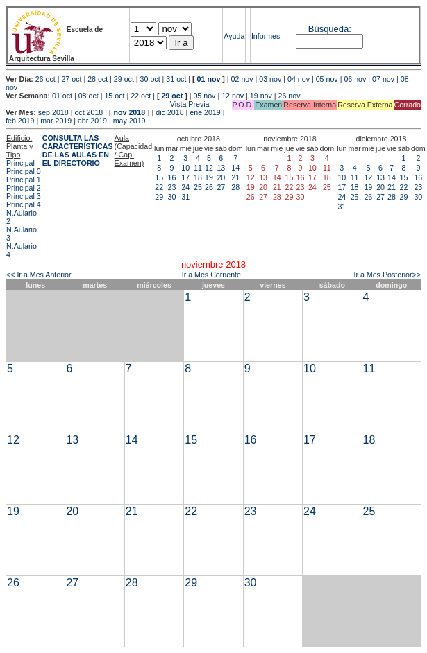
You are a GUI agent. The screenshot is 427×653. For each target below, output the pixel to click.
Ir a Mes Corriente (211, 274)
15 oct (114, 96)
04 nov (298, 79)
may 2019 (129, 120)
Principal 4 (23, 204)
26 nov (289, 96)
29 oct (124, 79)
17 (185, 177)
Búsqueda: (329, 29)
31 (185, 197)
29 (159, 197)
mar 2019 (56, 120)
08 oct (88, 96)
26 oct (45, 79)
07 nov (383, 79)
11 (198, 168)
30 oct (150, 79)
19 (209, 177)
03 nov (270, 79)
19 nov (261, 96)
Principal (20, 163)
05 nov (327, 79)
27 (221, 187)
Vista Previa (108, 104)
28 (235, 187)
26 (209, 187)
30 (172, 197)
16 (172, 177)
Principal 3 (23, 196)
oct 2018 (88, 112)
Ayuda (234, 36)
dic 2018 (169, 112)
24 (185, 187)
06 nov (355, 79)
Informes (265, 36)
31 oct (176, 79)
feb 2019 (20, 120)
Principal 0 (23, 171)
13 (221, 168)
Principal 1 (23, 179)
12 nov (232, 96)
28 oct (97, 79)
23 (172, 187)
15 (159, 177)
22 (159, 187)
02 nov (242, 79)
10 (185, 168)
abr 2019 (92, 120)
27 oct (71, 79)
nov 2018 (129, 112)
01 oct (62, 96)
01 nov (209, 79)
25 (198, 187)
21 (235, 177)
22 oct (141, 96)
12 (209, 168)
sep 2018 (53, 112)
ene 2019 (205, 112)
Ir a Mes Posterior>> (387, 274)
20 (221, 177)
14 (235, 168)
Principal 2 (23, 188)
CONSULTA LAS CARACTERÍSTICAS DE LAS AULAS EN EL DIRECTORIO (77, 150)
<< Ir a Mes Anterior (39, 274)
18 (198, 177)
